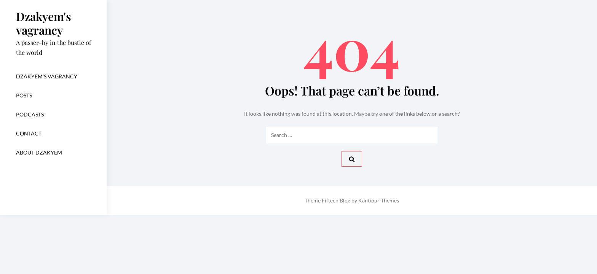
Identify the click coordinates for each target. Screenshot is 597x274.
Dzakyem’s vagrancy (46, 76)
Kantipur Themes (378, 200)
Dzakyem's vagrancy (43, 23)
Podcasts (30, 114)
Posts (24, 95)
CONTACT (29, 133)
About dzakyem (39, 152)
